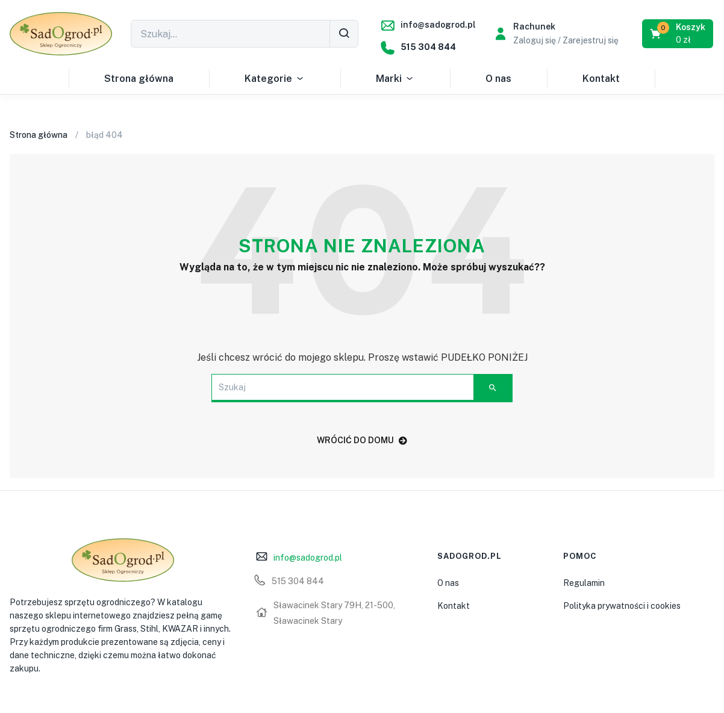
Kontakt (601, 78)
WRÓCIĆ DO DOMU (362, 440)
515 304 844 (428, 47)
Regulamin (584, 583)
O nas (498, 78)
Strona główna (138, 78)
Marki (395, 79)
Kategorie (275, 79)
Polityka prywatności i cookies (622, 606)
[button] (678, 33)
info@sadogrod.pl (438, 25)
